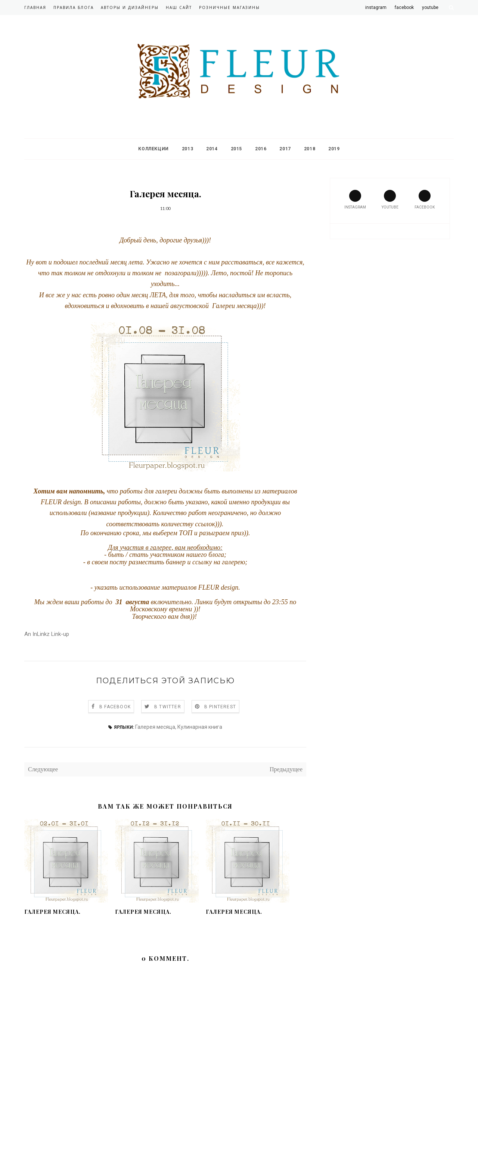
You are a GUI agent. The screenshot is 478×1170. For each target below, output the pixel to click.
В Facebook (115, 706)
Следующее (43, 769)
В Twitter (167, 706)
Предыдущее (286, 769)
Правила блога (73, 7)
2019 (333, 148)
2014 (211, 148)
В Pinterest (220, 706)
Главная (35, 7)
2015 (236, 148)
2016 (260, 148)
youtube (390, 199)
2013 (187, 148)
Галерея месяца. (52, 911)
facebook (425, 199)
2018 (309, 148)
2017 (285, 148)
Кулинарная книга (199, 727)
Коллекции (153, 148)
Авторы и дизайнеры (130, 7)
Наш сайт (179, 7)
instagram (355, 199)
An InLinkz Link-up (46, 634)
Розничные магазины (229, 7)
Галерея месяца (155, 727)
